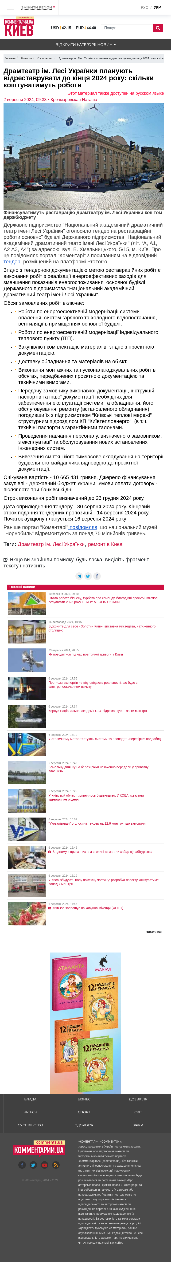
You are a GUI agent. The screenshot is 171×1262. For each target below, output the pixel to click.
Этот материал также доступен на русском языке (116, 93)
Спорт (84, 1112)
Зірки (138, 1125)
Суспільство (30, 1125)
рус (144, 7)
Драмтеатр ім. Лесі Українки (51, 544)
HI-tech (30, 1112)
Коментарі (33, 1180)
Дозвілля (138, 1099)
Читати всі (154, 932)
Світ (138, 1112)
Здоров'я (84, 1125)
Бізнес (84, 1099)
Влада (30, 1099)
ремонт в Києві (106, 544)
